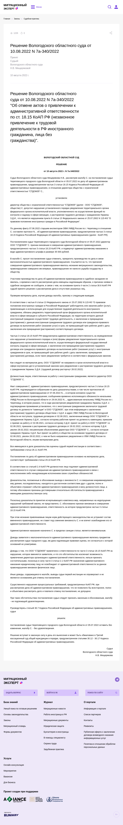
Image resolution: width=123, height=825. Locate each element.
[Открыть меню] (36, 7)
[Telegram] (117, 679)
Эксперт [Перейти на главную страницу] (15, 7)
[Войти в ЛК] (116, 7)
